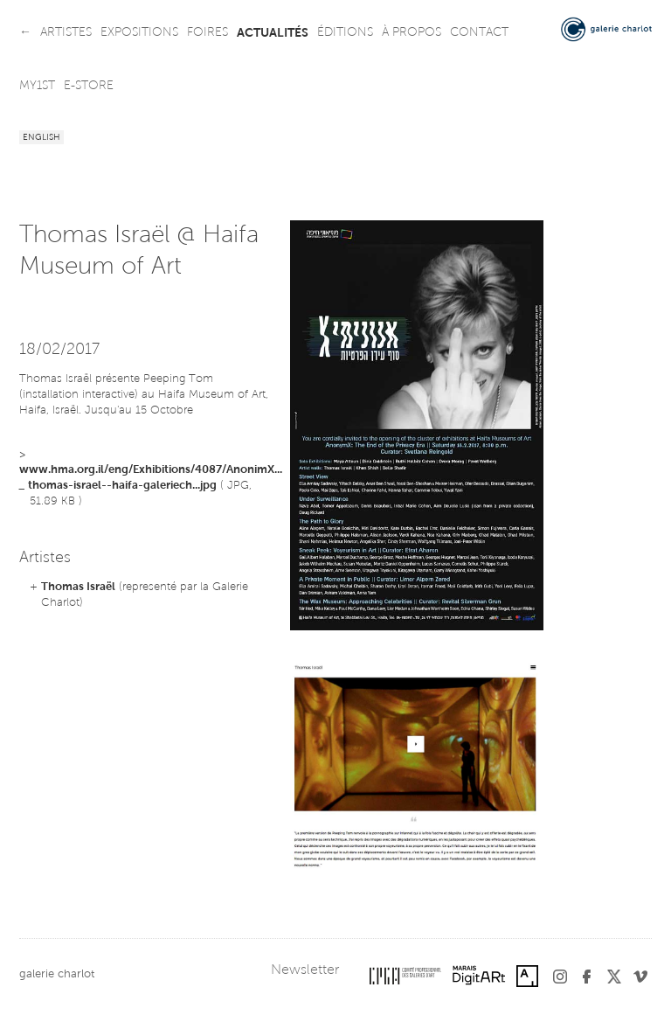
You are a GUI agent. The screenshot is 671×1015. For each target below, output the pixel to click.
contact (479, 33)
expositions (139, 33)
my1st (37, 86)
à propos (411, 33)
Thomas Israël (78, 587)
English (41, 138)
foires (207, 33)
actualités (272, 33)
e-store (89, 86)
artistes (66, 33)
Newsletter (305, 970)
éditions (345, 33)
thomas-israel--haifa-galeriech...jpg (122, 485)
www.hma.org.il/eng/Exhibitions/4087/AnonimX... (150, 470)
